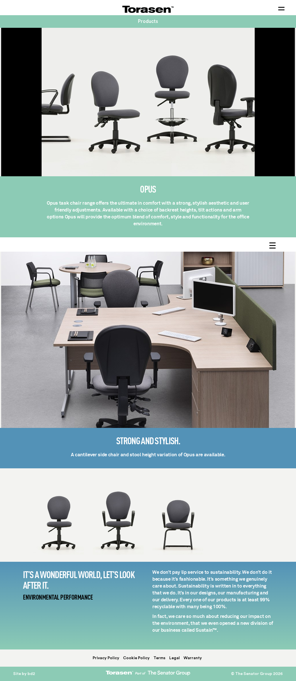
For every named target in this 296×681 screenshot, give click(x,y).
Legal (174, 658)
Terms (159, 658)
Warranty (193, 658)
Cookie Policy (136, 658)
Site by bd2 (24, 674)
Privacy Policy (106, 658)
